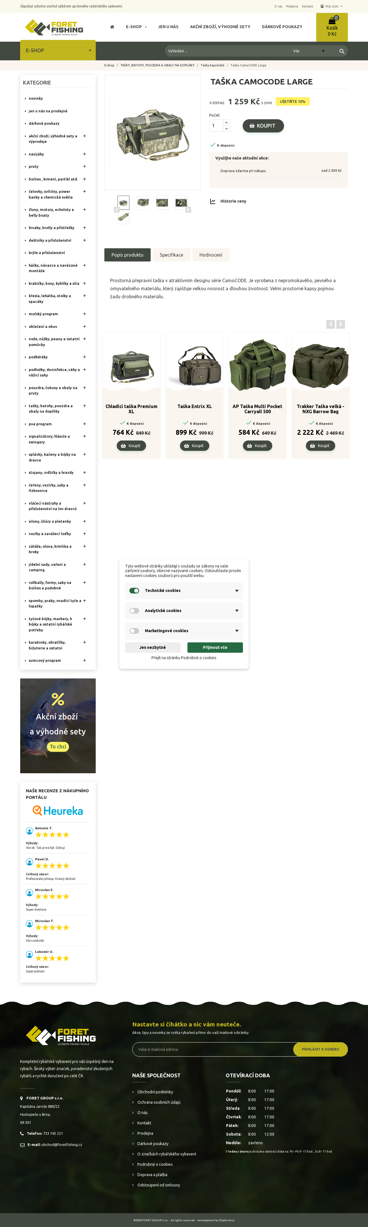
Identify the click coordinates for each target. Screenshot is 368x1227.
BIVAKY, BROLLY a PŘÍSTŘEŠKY (51, 228)
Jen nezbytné (152, 647)
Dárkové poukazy (152, 1143)
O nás (142, 1112)
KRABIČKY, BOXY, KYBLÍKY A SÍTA (54, 283)
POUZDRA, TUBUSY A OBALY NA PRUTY (53, 390)
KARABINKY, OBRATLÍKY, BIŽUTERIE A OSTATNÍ (47, 645)
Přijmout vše (215, 647)
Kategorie (37, 82)
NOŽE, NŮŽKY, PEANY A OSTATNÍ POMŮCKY (54, 342)
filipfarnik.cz (227, 1220)
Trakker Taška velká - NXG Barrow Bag (320, 409)
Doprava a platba (152, 1174)
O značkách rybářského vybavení (166, 1154)
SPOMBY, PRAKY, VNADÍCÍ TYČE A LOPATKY (55, 603)
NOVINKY (36, 98)
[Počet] (216, 125)
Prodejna (145, 1133)
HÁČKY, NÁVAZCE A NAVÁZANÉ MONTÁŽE (53, 268)
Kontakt (144, 1123)
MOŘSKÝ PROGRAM (43, 314)
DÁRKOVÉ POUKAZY (44, 123)
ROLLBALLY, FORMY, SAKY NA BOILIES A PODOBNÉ (50, 585)
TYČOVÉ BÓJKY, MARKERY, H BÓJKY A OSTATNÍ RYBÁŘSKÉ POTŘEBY (50, 624)
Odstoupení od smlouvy (158, 1185)
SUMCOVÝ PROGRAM (45, 660)
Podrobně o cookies (155, 1164)
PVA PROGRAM (40, 424)
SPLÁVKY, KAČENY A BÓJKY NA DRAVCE (52, 457)
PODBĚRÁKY (38, 357)
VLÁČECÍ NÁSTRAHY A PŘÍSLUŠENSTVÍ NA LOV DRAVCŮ (53, 506)
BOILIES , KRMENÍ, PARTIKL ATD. (53, 179)
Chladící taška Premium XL (132, 409)
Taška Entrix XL (194, 406)
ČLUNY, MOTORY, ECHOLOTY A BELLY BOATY (51, 212)
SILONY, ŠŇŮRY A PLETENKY (50, 521)
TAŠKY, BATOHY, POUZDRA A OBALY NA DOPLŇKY (51, 409)
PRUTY (34, 166)
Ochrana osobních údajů (159, 1102)
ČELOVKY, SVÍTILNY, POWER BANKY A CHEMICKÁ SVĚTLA (51, 194)
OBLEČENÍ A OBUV (43, 326)
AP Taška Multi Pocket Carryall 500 (257, 409)
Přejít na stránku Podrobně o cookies (184, 657)
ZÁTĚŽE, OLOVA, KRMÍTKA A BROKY (50, 549)
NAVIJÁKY (36, 154)
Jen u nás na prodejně (48, 111)
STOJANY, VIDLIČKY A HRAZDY (51, 472)
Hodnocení (211, 254)
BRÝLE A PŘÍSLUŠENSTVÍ (47, 253)
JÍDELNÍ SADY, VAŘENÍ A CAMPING (47, 567)
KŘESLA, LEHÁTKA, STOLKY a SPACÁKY (50, 298)
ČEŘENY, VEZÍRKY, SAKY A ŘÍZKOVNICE (48, 488)
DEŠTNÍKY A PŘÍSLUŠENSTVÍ (50, 240)
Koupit (266, 125)
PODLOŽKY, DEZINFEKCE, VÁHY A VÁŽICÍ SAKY (54, 372)
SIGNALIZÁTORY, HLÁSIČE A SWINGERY (49, 439)
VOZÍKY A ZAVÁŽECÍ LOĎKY (50, 534)
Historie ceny (233, 201)
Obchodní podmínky (155, 1092)
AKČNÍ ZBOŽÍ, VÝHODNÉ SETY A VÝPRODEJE (53, 139)
